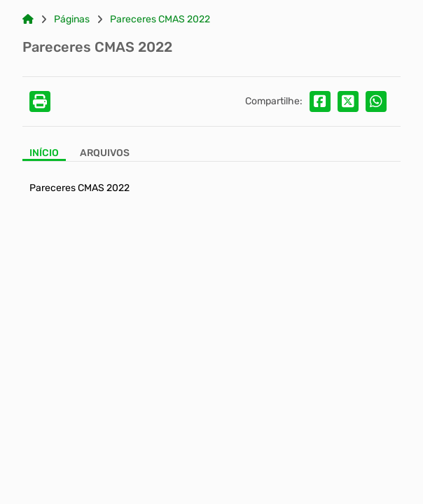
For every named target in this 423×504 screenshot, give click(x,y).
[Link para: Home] (28, 19)
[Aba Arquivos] (105, 154)
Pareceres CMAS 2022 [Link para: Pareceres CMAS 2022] (160, 19)
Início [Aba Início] (44, 153)
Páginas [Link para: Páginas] (72, 19)
